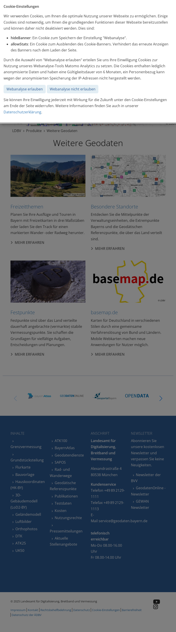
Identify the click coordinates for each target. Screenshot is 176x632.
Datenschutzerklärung (22, 112)
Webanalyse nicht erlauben (72, 89)
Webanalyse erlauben (24, 89)
